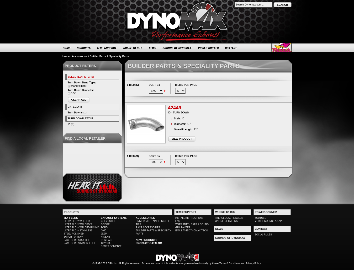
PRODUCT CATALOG (149, 243)
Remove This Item (69, 86)
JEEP (104, 233)
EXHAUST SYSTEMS (114, 217)
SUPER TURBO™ (73, 236)
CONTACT (231, 48)
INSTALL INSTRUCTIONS (189, 218)
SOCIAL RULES (263, 234)
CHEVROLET (108, 221)
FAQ (177, 221)
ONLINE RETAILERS (226, 221)
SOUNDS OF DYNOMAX (177, 48)
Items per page (186, 84)
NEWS (152, 48)
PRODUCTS (84, 48)
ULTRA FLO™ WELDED (77, 221)
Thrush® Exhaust (281, 47)
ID (69, 124)
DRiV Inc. (113, 263)
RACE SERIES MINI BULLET (79, 243)
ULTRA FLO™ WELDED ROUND (81, 227)
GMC (103, 230)
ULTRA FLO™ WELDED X (78, 224)
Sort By (154, 84)
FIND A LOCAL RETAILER (229, 218)
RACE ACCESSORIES (148, 227)
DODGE (105, 224)
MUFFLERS (71, 217)
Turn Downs (75, 112)
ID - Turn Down (178, 112)
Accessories (79, 56)
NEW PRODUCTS (146, 240)
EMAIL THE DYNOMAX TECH (191, 230)
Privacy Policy (253, 263)
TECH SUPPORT (107, 48)
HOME (67, 48)
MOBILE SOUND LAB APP (269, 221)
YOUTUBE (260, 218)
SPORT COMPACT (111, 246)
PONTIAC (106, 240)
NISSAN (105, 236)
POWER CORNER (208, 48)
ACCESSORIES (145, 217)
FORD (104, 227)
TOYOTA (106, 243)
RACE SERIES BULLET (77, 240)
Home (66, 56)
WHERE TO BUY (133, 48)
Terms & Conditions (229, 263)
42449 (174, 107)
